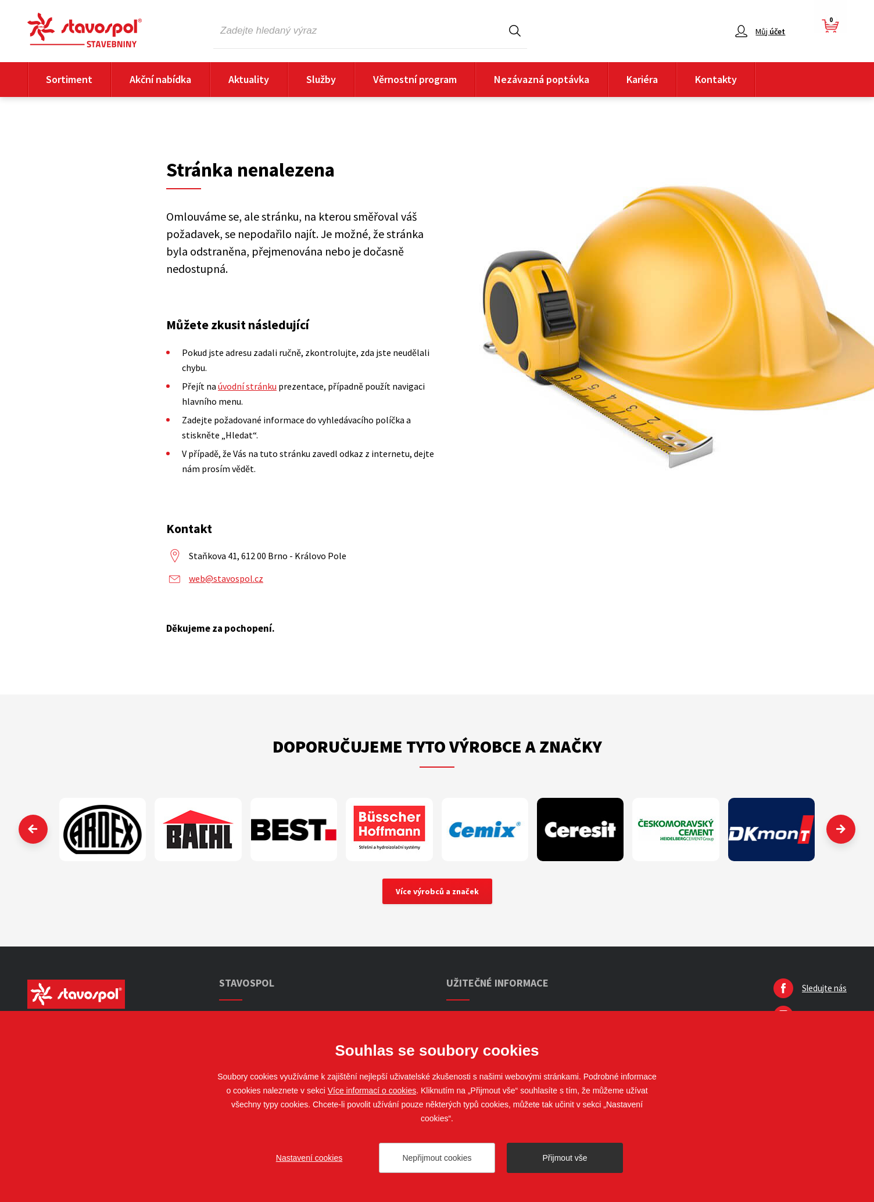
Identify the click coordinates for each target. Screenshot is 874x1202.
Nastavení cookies (309, 1158)
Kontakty (716, 79)
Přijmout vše (564, 1158)
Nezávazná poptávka (541, 79)
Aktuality (248, 79)
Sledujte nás (824, 988)
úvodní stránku (247, 386)
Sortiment (69, 79)
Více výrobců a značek (437, 891)
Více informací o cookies (372, 1090)
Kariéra (642, 79)
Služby (321, 79)
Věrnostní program (415, 79)
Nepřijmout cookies (436, 1158)
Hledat (515, 30)
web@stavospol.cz (226, 578)
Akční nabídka (160, 79)
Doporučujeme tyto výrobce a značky (437, 746)
